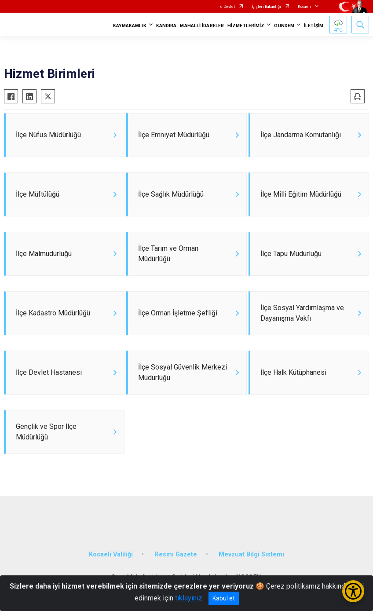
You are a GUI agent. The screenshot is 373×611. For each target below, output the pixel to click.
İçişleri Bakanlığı (266, 6)
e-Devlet (227, 6)
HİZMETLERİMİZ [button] (245, 26)
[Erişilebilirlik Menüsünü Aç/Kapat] (353, 591)
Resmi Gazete (175, 554)
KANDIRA (166, 26)
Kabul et (223, 598)
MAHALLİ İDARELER (202, 26)
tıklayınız (188, 598)
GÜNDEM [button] (284, 26)
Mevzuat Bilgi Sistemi (251, 554)
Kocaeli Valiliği (111, 554)
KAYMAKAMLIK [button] (129, 26)
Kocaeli (304, 6)
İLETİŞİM (313, 26)
